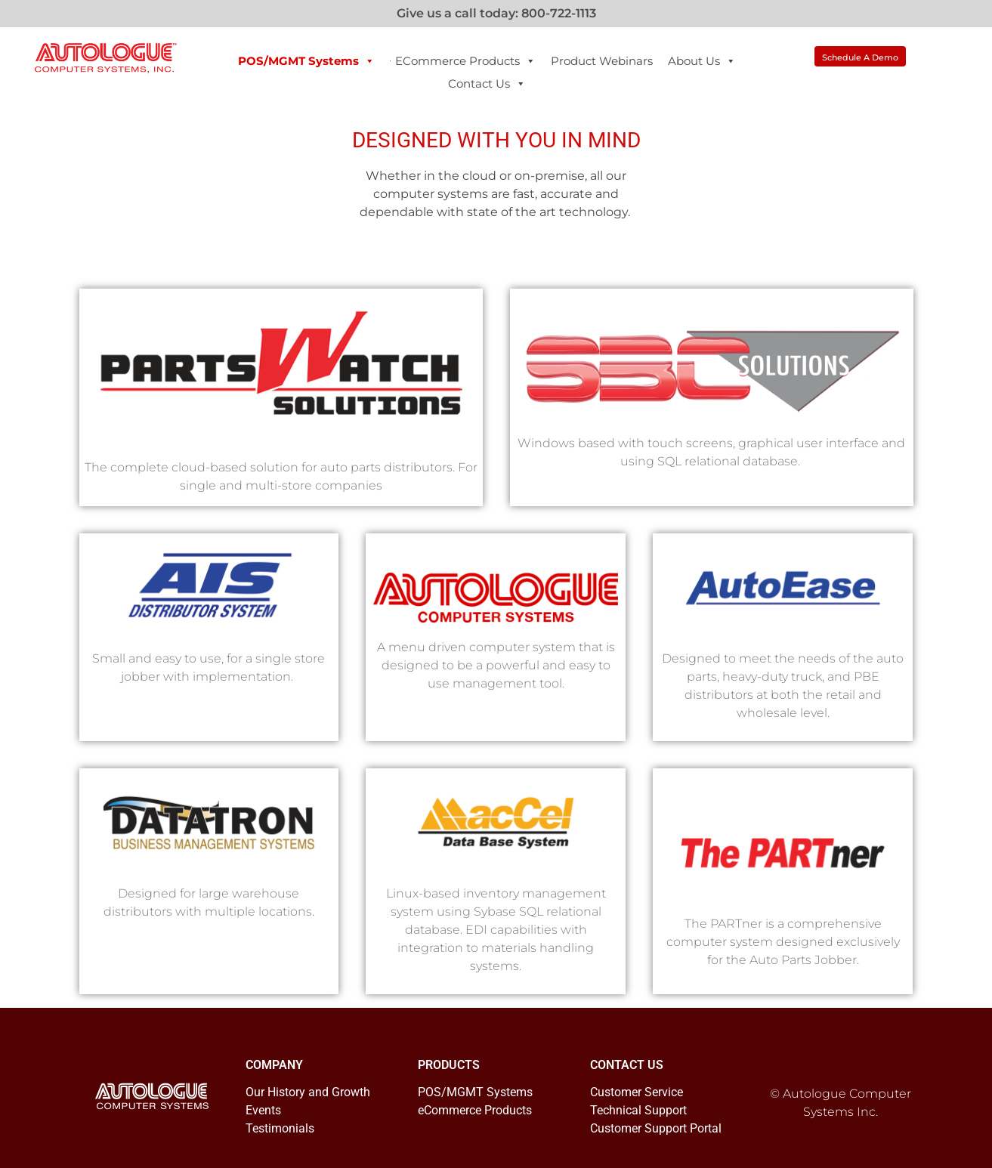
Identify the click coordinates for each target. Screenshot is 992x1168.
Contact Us (487, 84)
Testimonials (280, 1128)
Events (263, 1110)
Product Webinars (602, 61)
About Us (702, 61)
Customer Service (636, 1092)
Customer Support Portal (656, 1128)
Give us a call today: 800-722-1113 (496, 13)
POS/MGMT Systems (306, 61)
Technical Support (638, 1110)
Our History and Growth (308, 1092)
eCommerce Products (465, 61)
